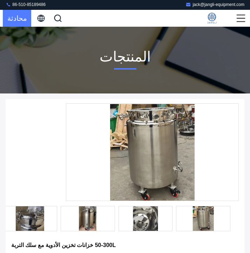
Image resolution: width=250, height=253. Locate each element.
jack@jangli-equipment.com (214, 4)
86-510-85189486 (26, 4)
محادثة (17, 18)
